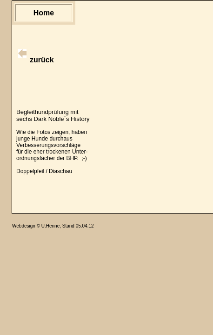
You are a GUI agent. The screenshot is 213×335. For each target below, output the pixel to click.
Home (43, 13)
